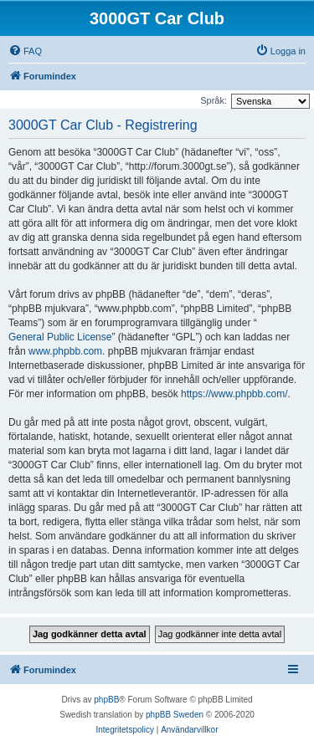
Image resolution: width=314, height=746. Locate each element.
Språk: (213, 100)
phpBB (106, 699)
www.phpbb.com (65, 351)
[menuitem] (25, 51)
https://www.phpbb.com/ (234, 394)
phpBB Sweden (174, 714)
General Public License (59, 337)
